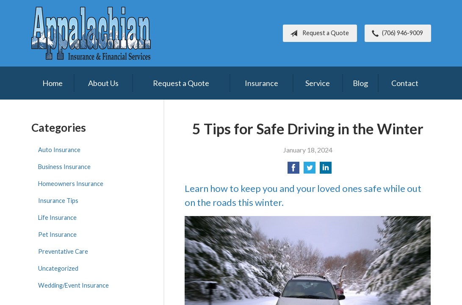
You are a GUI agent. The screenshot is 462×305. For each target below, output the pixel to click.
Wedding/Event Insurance (73, 285)
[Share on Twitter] (309, 170)
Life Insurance (57, 217)
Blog (360, 83)
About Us (103, 83)
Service (317, 83)
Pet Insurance (57, 234)
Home (52, 83)
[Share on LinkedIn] (326, 170)
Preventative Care (63, 251)
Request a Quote (318, 33)
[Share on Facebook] (293, 170)
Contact (404, 83)
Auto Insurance (59, 149)
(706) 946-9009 (395, 33)
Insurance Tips (58, 200)
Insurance (261, 83)
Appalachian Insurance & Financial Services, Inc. (91, 33)
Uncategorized (58, 268)
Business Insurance (64, 166)
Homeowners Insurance (70, 183)
